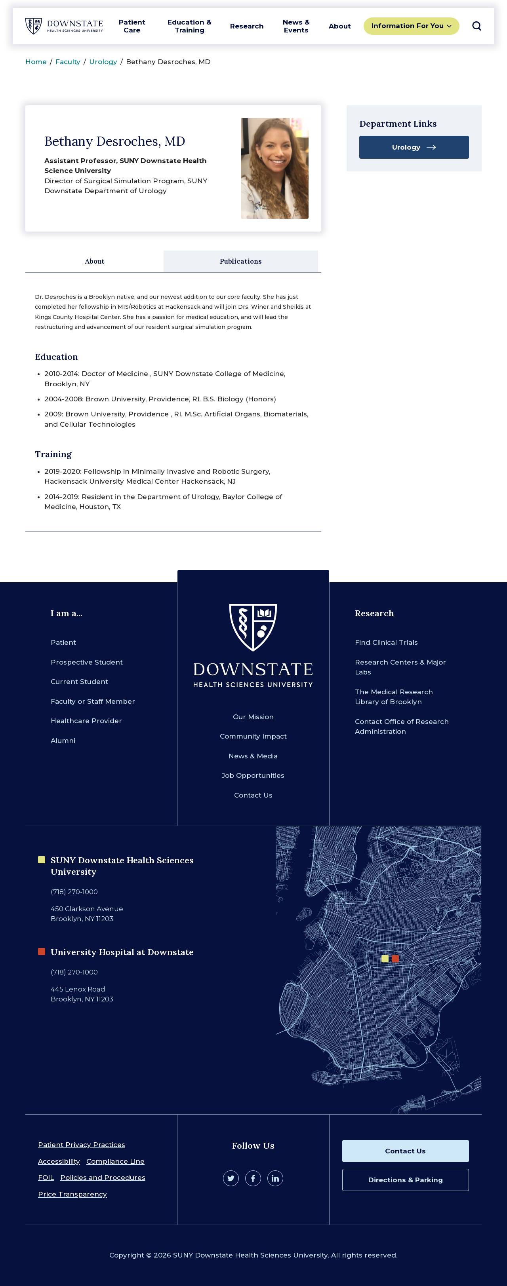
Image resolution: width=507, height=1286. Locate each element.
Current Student (79, 682)
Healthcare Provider (86, 721)
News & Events (296, 26)
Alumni (63, 741)
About (340, 26)
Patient (63, 642)
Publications (241, 261)
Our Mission (253, 717)
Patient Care (132, 26)
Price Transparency (72, 1194)
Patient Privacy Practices (81, 1145)
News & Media (253, 756)
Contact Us (253, 795)
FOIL (46, 1178)
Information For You (408, 26)
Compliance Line (115, 1161)
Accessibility (59, 1161)
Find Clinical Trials (386, 642)
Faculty (67, 62)
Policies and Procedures (102, 1178)
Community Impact (253, 736)
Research (247, 26)
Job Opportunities (253, 775)
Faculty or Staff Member (93, 701)
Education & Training (190, 26)
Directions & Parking (405, 1180)
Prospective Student (87, 662)
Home (36, 62)
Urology (103, 62)
